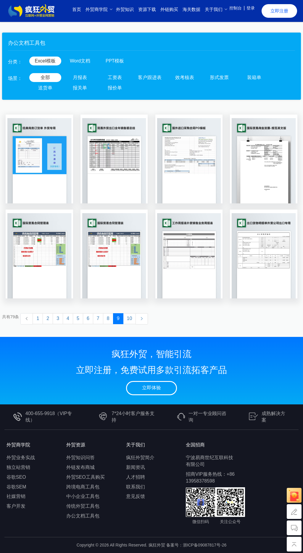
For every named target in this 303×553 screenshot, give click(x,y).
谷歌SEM (16, 486)
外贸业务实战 (21, 457)
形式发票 (219, 77)
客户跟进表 (150, 77)
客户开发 (16, 506)
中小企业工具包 (82, 496)
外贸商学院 (18, 444)
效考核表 (184, 77)
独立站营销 (18, 467)
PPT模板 (115, 60)
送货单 (45, 87)
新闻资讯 (135, 467)
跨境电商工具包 (82, 486)
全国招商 (195, 444)
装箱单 (254, 77)
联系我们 (135, 486)
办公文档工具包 (82, 515)
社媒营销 (16, 496)
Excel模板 (45, 60)
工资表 (115, 77)
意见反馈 (135, 496)
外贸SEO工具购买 (85, 477)
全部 (45, 77)
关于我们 (135, 444)
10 (129, 318)
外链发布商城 (80, 467)
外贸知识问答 (80, 457)
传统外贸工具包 (82, 506)
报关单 (80, 87)
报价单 (115, 87)
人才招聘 (135, 477)
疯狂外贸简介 (140, 457)
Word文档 (80, 60)
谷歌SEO (16, 477)
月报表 (80, 77)
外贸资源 (75, 444)
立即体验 (151, 387)
